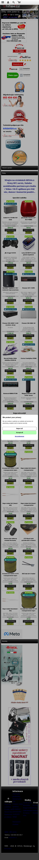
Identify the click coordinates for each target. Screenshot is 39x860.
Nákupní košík (19, 2)
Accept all (19, 432)
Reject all (19, 428)
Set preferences (19, 436)
